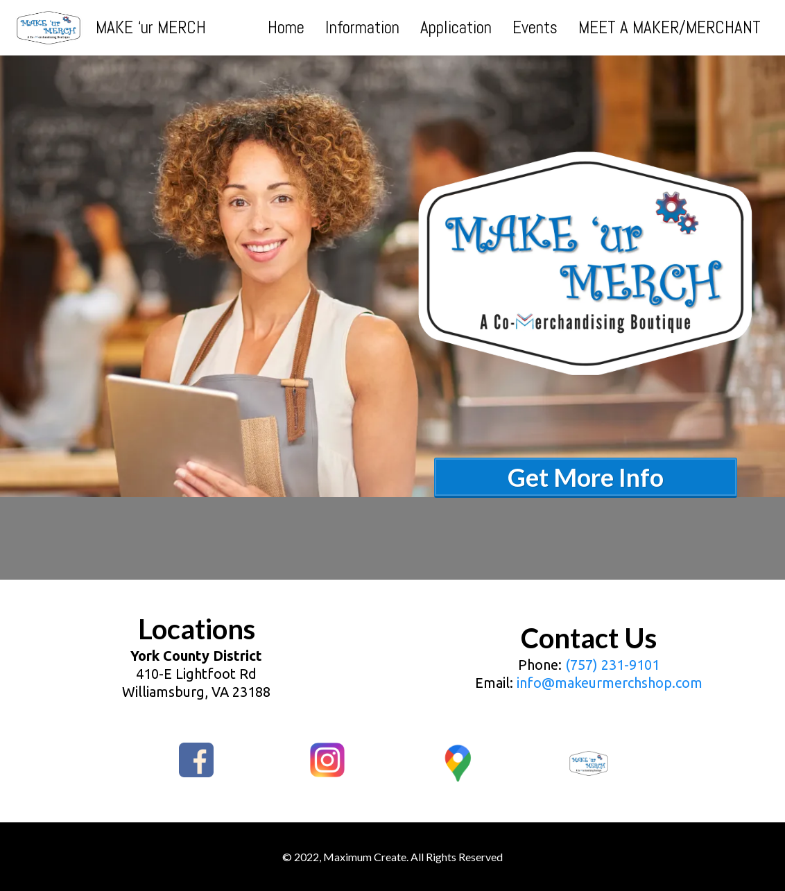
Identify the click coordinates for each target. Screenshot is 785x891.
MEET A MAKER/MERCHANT (669, 27)
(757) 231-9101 (612, 665)
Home (286, 27)
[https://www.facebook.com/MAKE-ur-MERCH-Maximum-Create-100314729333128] (196, 760)
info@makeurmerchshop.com (609, 683)
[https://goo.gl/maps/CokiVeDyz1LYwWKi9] (458, 763)
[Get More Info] (585, 473)
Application (456, 27)
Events (535, 27)
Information (362, 27)
